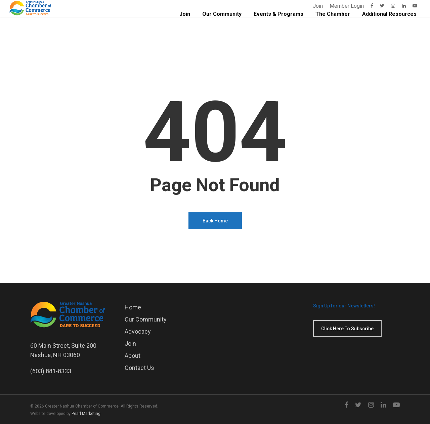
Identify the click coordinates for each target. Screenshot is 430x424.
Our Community (222, 26)
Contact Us (139, 367)
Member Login (347, 6)
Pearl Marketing (86, 413)
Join (318, 6)
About (132, 355)
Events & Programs (278, 26)
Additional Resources (389, 26)
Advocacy (138, 331)
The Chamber (332, 26)
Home (133, 307)
